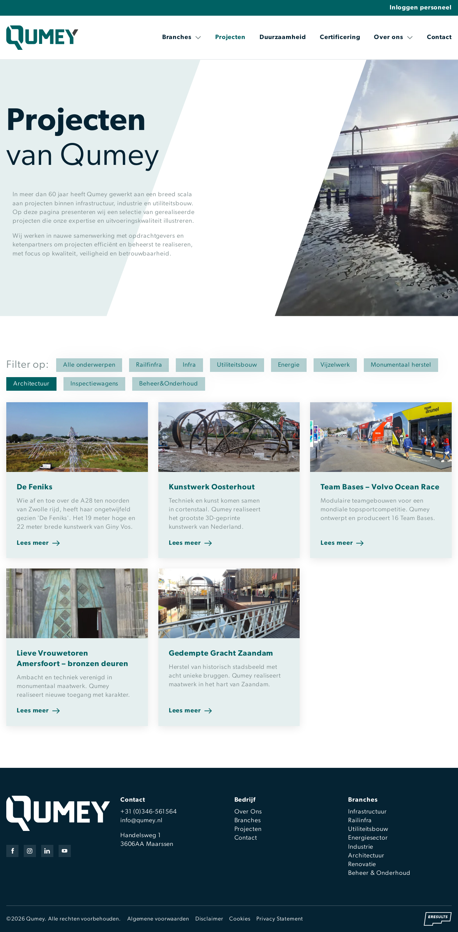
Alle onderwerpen (89, 365)
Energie (289, 365)
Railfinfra (149, 365)
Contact (439, 37)
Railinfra (360, 820)
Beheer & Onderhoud (379, 873)
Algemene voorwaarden (158, 919)
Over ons (393, 37)
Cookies (239, 919)
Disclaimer (209, 919)
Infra (189, 365)
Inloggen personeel (421, 8)
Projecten (230, 37)
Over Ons (248, 812)
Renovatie (362, 864)
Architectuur (31, 384)
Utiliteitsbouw (237, 365)
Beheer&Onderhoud (168, 384)
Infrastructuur (367, 812)
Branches (181, 37)
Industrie (360, 847)
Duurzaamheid (283, 37)
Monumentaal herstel (401, 365)
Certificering (340, 37)
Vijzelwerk (335, 365)
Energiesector (368, 838)
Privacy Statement (279, 919)
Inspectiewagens (94, 384)
